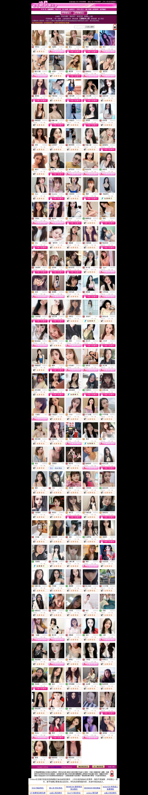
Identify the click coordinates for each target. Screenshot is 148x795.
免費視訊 (45, 47)
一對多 (113, 71)
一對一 (113, 194)
